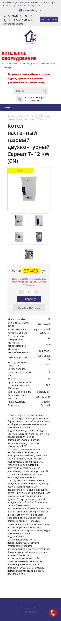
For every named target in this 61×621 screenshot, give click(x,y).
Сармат (41, 119)
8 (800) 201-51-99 (20, 15)
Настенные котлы (25, 119)
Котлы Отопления (29, 116)
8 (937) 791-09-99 (20, 20)
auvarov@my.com (32, 10)
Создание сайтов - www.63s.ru (30, 610)
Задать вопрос (29, 307)
